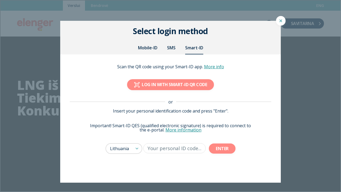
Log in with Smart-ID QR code (170, 84)
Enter (222, 148)
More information (183, 130)
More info (214, 67)
